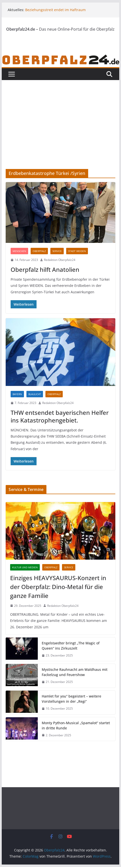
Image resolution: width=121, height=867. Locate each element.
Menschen (19, 251)
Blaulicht (34, 394)
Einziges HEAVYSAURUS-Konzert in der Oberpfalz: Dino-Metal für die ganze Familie (58, 587)
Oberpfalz (39, 251)
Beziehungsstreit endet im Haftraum (55, 9)
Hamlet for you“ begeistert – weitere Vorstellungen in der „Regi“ (71, 699)
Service (57, 251)
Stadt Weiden (77, 251)
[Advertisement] (60, 132)
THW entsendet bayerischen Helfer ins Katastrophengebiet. (60, 416)
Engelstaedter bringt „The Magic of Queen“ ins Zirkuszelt (71, 646)
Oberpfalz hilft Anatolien (45, 269)
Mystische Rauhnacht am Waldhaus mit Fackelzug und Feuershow (74, 672)
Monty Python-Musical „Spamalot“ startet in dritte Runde (76, 725)
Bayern (17, 394)
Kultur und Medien (25, 567)
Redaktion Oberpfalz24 (59, 260)
